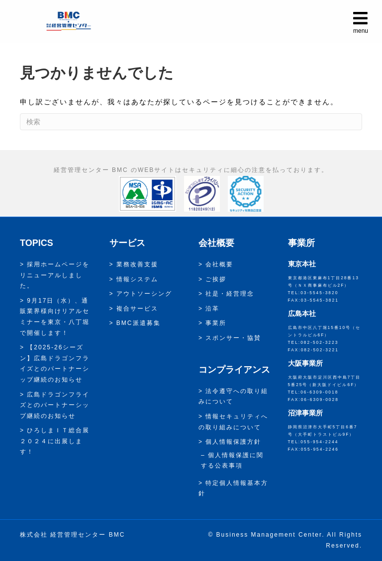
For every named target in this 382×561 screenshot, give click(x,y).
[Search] (191, 121)
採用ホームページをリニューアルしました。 (55, 275)
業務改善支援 (137, 264)
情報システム (137, 279)
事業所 (215, 323)
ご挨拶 (215, 279)
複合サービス (137, 308)
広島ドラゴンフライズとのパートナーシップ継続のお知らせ (55, 405)
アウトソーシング (144, 293)
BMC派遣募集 (138, 323)
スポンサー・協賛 (233, 337)
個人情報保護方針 (233, 441)
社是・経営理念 (229, 293)
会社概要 (219, 264)
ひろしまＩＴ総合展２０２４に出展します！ (55, 441)
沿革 (212, 308)
